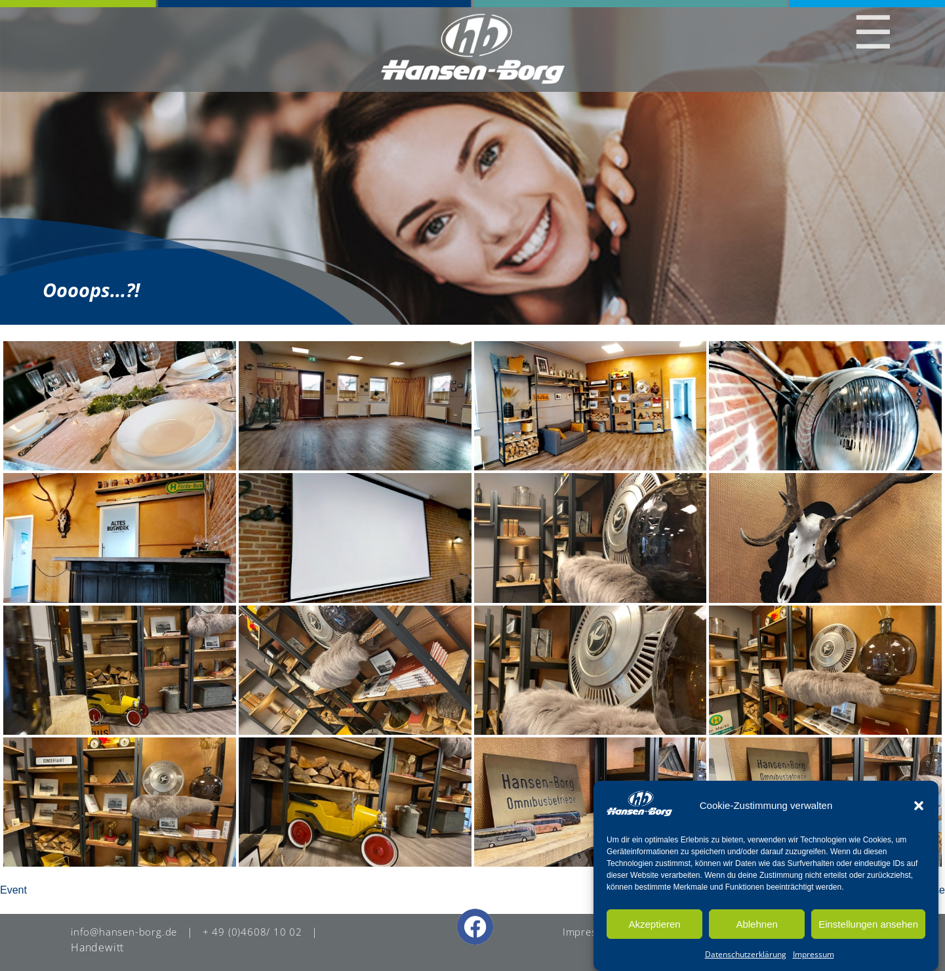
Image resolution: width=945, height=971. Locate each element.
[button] (918, 805)
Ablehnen (756, 924)
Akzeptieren (654, 924)
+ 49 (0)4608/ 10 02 (256, 931)
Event (13, 890)
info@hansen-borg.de (126, 931)
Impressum (813, 954)
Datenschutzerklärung (745, 954)
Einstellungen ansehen (868, 924)
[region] (472, 162)
